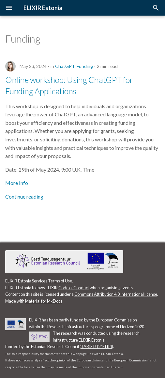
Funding (85, 66)
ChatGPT (65, 66)
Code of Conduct (73, 287)
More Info (16, 183)
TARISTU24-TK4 (96, 346)
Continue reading (24, 196)
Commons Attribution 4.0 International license (115, 294)
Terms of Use (60, 280)
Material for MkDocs (43, 301)
